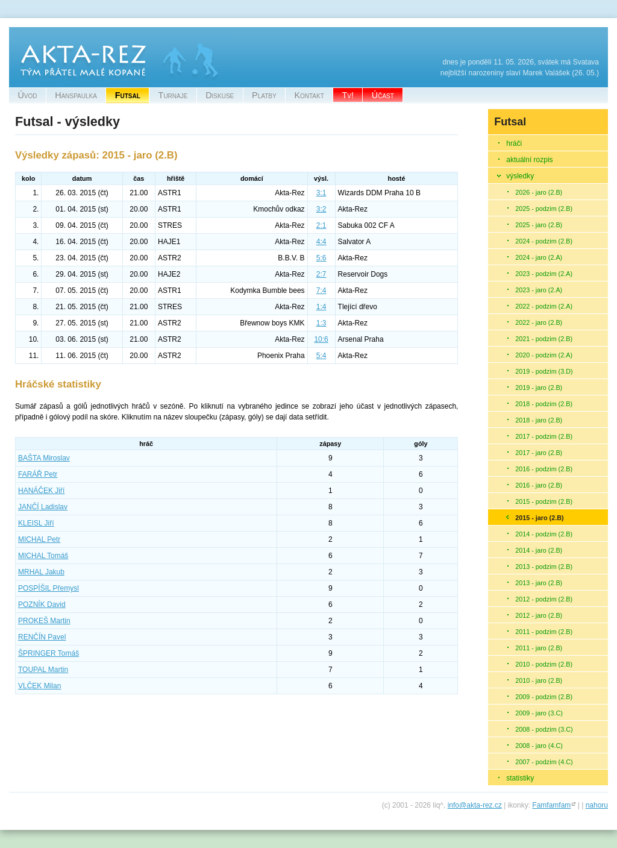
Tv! (348, 95)
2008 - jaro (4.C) (539, 745)
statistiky (520, 778)
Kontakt (309, 95)
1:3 (321, 323)
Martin (44, 621)
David (42, 604)
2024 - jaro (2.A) (538, 257)
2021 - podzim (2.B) (543, 338)
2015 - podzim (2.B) (543, 501)
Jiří (41, 490)
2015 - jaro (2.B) (539, 517)
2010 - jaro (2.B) (538, 680)
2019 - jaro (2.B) (538, 387)
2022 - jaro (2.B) (538, 322)
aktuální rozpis (529, 159)
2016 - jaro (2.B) (538, 485)
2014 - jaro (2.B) (538, 550)
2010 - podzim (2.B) (543, 664)
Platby (264, 95)
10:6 (321, 339)
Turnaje (173, 95)
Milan (39, 686)
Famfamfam (551, 805)
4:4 (321, 241)
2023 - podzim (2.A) (543, 273)
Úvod (27, 95)
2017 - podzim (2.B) (543, 436)
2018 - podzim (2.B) (543, 403)
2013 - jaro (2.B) (538, 582)
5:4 (321, 355)
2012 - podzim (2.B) (543, 599)
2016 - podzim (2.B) (543, 469)
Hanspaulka (76, 95)
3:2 (321, 209)
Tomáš (43, 555)
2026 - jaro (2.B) (538, 192)
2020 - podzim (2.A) (543, 355)
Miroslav (44, 458)
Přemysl (48, 588)
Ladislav (42, 507)
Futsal (127, 95)
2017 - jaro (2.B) (538, 452)
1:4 (321, 307)
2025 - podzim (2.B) (543, 208)
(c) (386, 805)
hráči (514, 143)
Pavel (42, 637)
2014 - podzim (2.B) (543, 534)
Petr (37, 474)
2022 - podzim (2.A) (543, 306)
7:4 (321, 290)
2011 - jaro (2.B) (538, 648)
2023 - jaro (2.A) (538, 290)
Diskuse (219, 95)
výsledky (520, 176)
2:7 (321, 274)
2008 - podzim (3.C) (543, 729)
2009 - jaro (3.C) (539, 713)
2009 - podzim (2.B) (543, 696)
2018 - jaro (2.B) (538, 420)
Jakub (41, 572)
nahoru (597, 805)
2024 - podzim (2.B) (543, 241)
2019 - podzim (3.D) (543, 371)
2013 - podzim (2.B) (543, 566)
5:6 (321, 258)
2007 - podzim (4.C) (543, 761)
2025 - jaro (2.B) (538, 224)
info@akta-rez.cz (475, 805)
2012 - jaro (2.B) (538, 615)
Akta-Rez (24, 32)
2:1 (321, 225)
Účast (383, 95)
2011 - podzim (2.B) (543, 631)
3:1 (321, 193)
